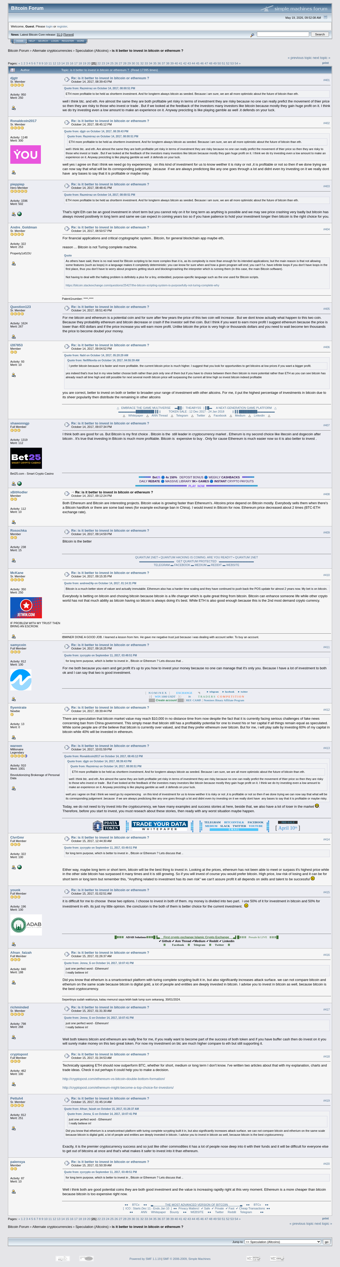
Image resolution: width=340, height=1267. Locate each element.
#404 (326, 229)
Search (43, 41)
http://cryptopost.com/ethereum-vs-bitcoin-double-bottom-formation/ (114, 1079)
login (49, 26)
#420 (326, 1164)
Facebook (220, 415)
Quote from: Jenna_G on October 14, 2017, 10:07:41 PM (98, 963)
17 (76, 63)
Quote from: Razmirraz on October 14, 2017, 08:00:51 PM (99, 88)
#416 (326, 954)
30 (133, 63)
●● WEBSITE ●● (197, 1212)
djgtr (14, 78)
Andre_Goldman (23, 227)
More (80, 41)
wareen (16, 746)
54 (236, 63)
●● (131, 1212)
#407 (326, 425)
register (62, 26)
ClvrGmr (17, 837)
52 (227, 63)
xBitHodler (19, 492)
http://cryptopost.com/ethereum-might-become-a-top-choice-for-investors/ (118, 1088)
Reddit (232, 1212)
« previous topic (300, 58)
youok (15, 890)
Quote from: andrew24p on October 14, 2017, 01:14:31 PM (100, 583)
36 (159, 63)
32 (142, 63)
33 (146, 63)
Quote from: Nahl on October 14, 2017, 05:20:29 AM (96, 355)
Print (325, 62)
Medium (240, 415)
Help (32, 41)
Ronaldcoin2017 (23, 121)
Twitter (201, 415)
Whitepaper (135, 415)
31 (137, 63)
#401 (326, 80)
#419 (326, 1100)
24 (107, 63)
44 (193, 63)
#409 (326, 532)
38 (167, 63)
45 (197, 63)
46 (202, 63)
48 (210, 63)
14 (63, 63)
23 (103, 63)
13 (58, 63)
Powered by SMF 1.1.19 (145, 1258)
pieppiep (17, 184)
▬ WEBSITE (231, 565)
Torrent (68, 34)
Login (55, 41)
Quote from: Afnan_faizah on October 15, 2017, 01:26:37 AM (101, 1108)
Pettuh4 (16, 1098)
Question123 (20, 307)
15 (67, 63)
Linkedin (259, 415)
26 (116, 63)
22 (99, 63)
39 (172, 63)
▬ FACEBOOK (180, 565)
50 (219, 63)
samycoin (18, 645)
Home (19, 41)
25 (112, 63)
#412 (326, 709)
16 (71, 63)
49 (215, 63)
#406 (326, 347)
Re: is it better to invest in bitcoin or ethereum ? (110, 78)
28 (125, 63)
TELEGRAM (162, 565)
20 (88, 63)
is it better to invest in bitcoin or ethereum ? (147, 51)
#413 (326, 748)
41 (180, 63)
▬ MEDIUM (199, 565)
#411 (326, 647)
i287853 (16, 345)
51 (223, 63)
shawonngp (19, 423)
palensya (17, 1162)
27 (120, 63)
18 (80, 63)
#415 (326, 892)
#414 (326, 839)
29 (129, 63)
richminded (19, 1007)
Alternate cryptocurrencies (52, 51)
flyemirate (18, 707)
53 (232, 63)
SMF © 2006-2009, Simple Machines (186, 1258)
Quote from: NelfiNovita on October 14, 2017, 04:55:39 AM (103, 360)
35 (154, 63)
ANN (144, 1212)
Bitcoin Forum (18, 51)
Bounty (174, 1212)
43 (189, 63)
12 (54, 63)
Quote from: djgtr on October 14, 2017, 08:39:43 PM (96, 131)
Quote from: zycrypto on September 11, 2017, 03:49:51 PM (100, 655)
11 (50, 63)
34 (150, 63)
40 (176, 63)
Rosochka (18, 530)
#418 (326, 1056)
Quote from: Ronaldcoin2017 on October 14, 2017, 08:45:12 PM (103, 756)
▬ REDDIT (215, 565)
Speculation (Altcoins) (92, 51)
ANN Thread (160, 415)
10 (45, 63)
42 (184, 63)
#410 (326, 575)
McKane (16, 573)
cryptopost (19, 1054)
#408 (326, 494)
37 (163, 63)
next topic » (322, 58)
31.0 (59, 34)
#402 (326, 123)
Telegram (182, 415)
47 (206, 63)
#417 (326, 1009)
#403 (326, 186)
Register (68, 41)
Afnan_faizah (21, 953)
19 (84, 63)
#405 (326, 308)
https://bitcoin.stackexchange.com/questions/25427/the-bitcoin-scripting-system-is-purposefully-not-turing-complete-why (142, 285)
